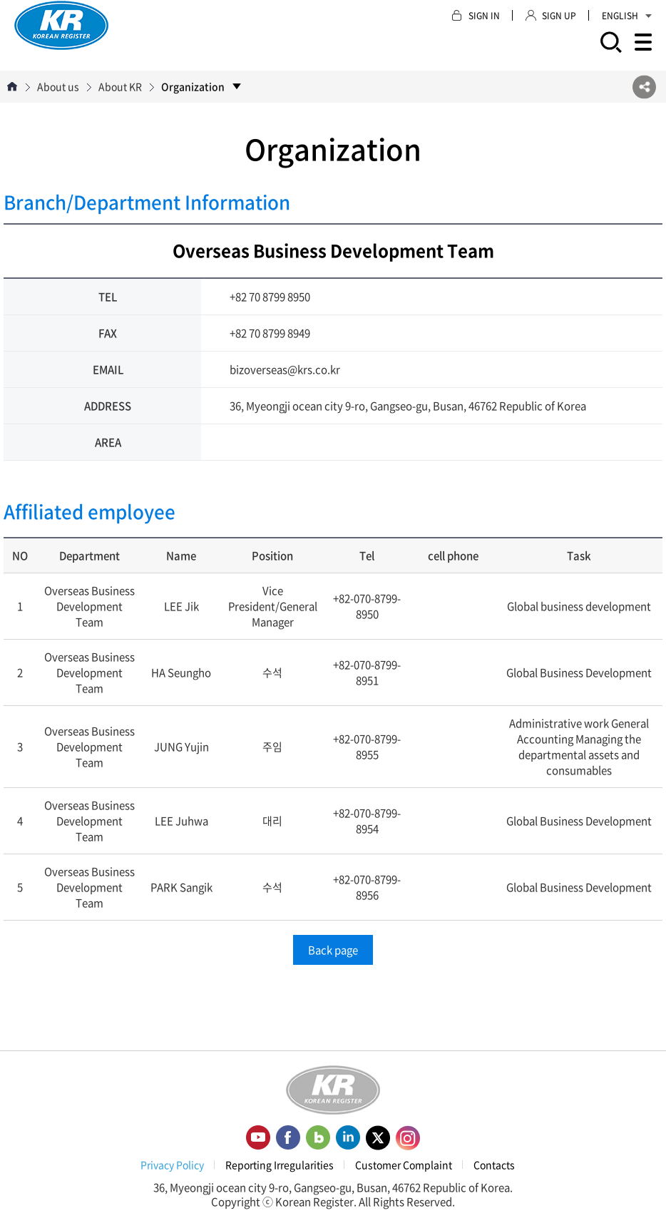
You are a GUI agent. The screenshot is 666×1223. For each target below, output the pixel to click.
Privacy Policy (172, 1164)
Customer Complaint (403, 1164)
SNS (644, 86)
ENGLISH (627, 15)
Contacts (494, 1164)
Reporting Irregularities (279, 1164)
